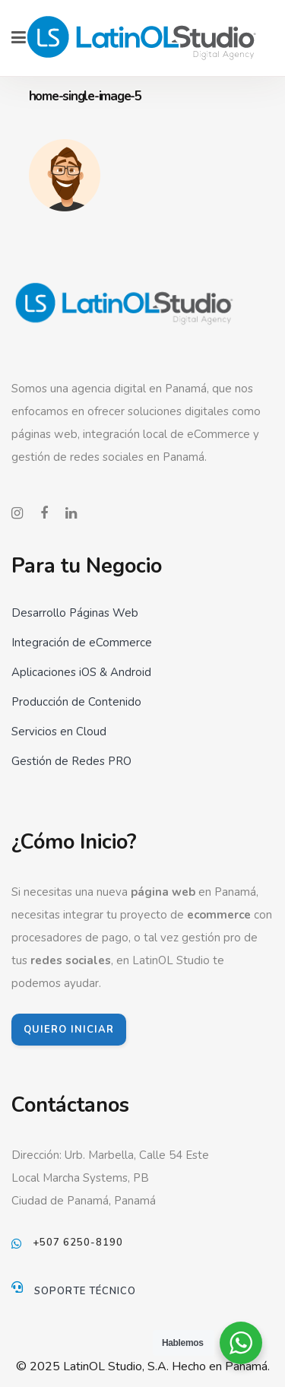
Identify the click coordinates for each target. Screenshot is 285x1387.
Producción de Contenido (76, 701)
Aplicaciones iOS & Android (81, 672)
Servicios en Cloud (58, 731)
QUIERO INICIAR (69, 1029)
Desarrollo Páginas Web (74, 612)
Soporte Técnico (85, 1291)
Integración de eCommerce (81, 642)
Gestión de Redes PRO (71, 761)
